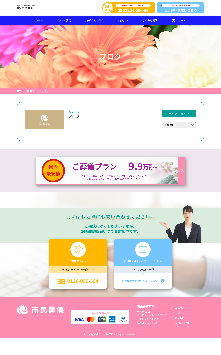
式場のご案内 (178, 20)
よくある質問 (149, 20)
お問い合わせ (182, 324)
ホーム (39, 20)
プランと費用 (63, 20)
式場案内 (180, 319)
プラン (179, 314)
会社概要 (180, 308)
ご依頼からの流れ (94, 20)
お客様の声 (123, 20)
